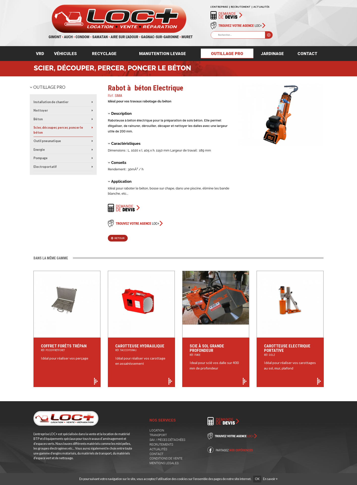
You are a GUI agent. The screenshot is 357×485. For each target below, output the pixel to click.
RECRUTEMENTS (161, 444)
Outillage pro (227, 53)
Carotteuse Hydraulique (141, 348)
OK (257, 479)
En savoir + (270, 479)
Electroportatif (45, 167)
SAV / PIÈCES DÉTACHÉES (167, 440)
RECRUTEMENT (241, 6)
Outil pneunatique (47, 141)
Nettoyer (40, 110)
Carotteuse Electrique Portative (290, 350)
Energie (39, 150)
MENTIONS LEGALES (163, 463)
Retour (117, 238)
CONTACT (156, 454)
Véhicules (65, 53)
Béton (38, 119)
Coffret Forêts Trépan (67, 348)
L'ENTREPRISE (219, 6)
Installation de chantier (50, 102)
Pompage (40, 158)
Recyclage (104, 53)
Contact (307, 53)
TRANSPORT (158, 435)
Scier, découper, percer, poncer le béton (112, 68)
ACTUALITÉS (261, 6)
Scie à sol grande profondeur (216, 350)
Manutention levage (162, 53)
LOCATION (156, 430)
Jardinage (272, 53)
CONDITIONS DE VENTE (165, 458)
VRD (40, 53)
